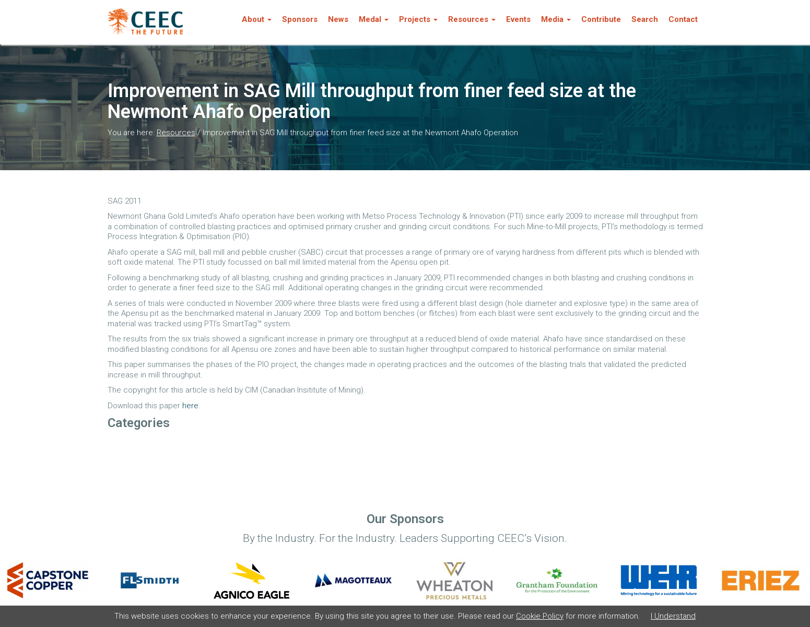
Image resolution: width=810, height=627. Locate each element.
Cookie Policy (540, 616)
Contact (683, 19)
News (338, 19)
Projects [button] (418, 19)
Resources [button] (472, 19)
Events (518, 19)
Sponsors (300, 19)
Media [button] (556, 19)
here (190, 405)
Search (644, 19)
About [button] (257, 19)
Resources (176, 132)
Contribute (601, 19)
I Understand (673, 616)
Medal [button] (374, 19)
